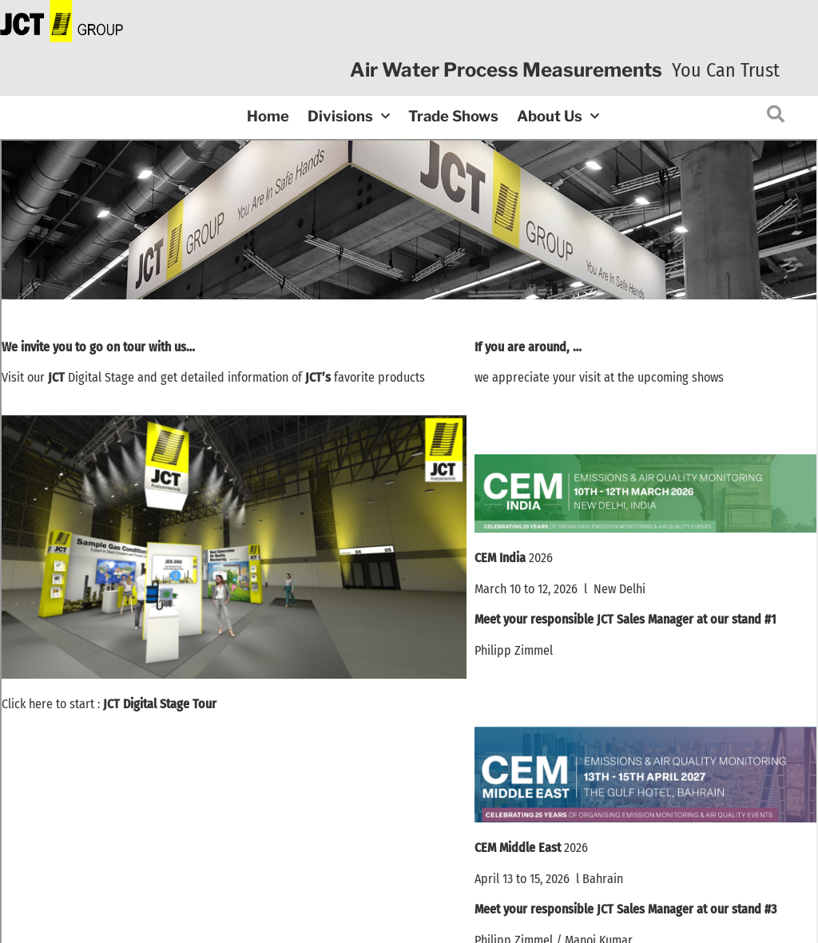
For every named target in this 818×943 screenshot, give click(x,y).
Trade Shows (453, 116)
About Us (558, 117)
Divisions (349, 117)
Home (268, 116)
